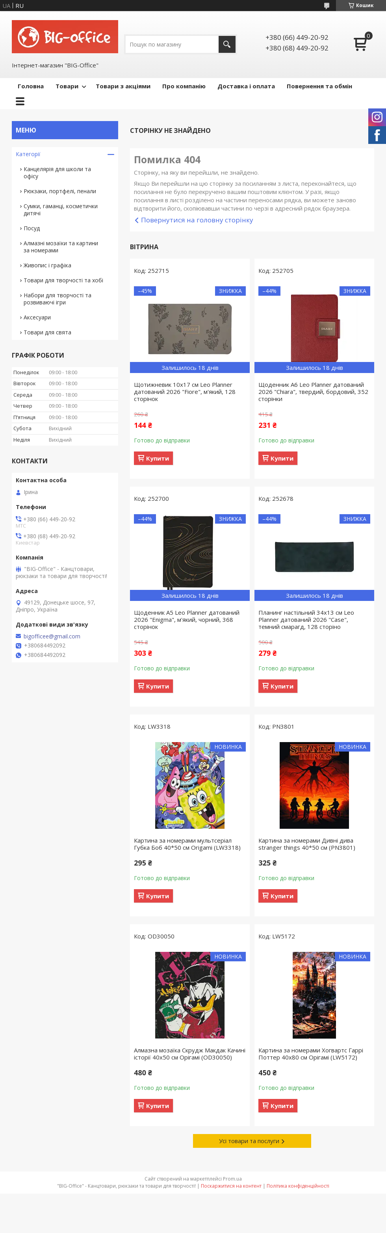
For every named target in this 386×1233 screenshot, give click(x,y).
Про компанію (184, 86)
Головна (31, 86)
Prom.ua (232, 1178)
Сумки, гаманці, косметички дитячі (61, 209)
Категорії (28, 154)
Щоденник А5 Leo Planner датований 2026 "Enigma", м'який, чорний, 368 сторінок (186, 619)
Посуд (32, 228)
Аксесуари (37, 317)
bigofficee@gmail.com (52, 636)
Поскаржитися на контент (231, 1186)
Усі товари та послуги (249, 1141)
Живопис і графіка (47, 265)
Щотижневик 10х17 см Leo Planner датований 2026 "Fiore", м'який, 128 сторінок (185, 391)
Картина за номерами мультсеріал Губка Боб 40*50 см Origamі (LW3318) (187, 844)
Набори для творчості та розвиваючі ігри (57, 298)
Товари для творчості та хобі (63, 280)
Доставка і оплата (246, 86)
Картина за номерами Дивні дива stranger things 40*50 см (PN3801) (306, 844)
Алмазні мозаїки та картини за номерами (61, 246)
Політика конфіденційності (298, 1186)
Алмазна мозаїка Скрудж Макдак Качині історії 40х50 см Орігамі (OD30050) (189, 1053)
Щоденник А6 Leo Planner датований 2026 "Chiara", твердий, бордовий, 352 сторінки (313, 391)
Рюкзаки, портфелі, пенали (60, 191)
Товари (67, 86)
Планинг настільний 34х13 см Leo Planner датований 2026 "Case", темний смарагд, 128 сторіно (306, 619)
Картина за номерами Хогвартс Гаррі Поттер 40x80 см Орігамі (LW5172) (310, 1053)
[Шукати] (227, 44)
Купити (157, 458)
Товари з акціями (123, 86)
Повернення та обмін (319, 86)
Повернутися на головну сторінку (197, 219)
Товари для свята (47, 332)
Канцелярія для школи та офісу (57, 172)
